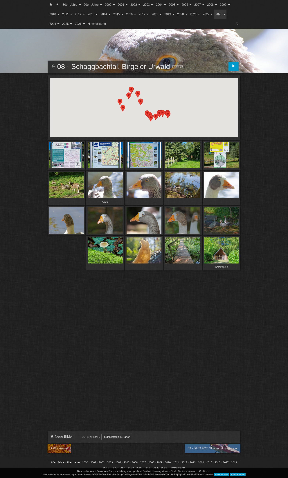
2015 (116, 14)
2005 (172, 4)
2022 (206, 14)
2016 (129, 14)
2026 (78, 23)
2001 (121, 4)
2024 (52, 23)
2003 (146, 4)
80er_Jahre (70, 4)
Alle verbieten (238, 474)
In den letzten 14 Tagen (116, 436)
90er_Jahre (91, 4)
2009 (223, 4)
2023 (219, 14)
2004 (159, 4)
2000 (108, 4)
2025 (65, 23)
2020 (180, 14)
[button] (167, 114)
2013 (91, 14)
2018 (155, 14)
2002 (133, 4)
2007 (197, 4)
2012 (78, 14)
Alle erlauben (221, 474)
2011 (65, 14)
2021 (193, 14)
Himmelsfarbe (97, 23)
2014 (103, 14)
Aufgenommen (91, 437)
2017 (142, 14)
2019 (167, 14)
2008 (210, 4)
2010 (52, 14)
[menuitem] (51, 5)
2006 (184, 4)
